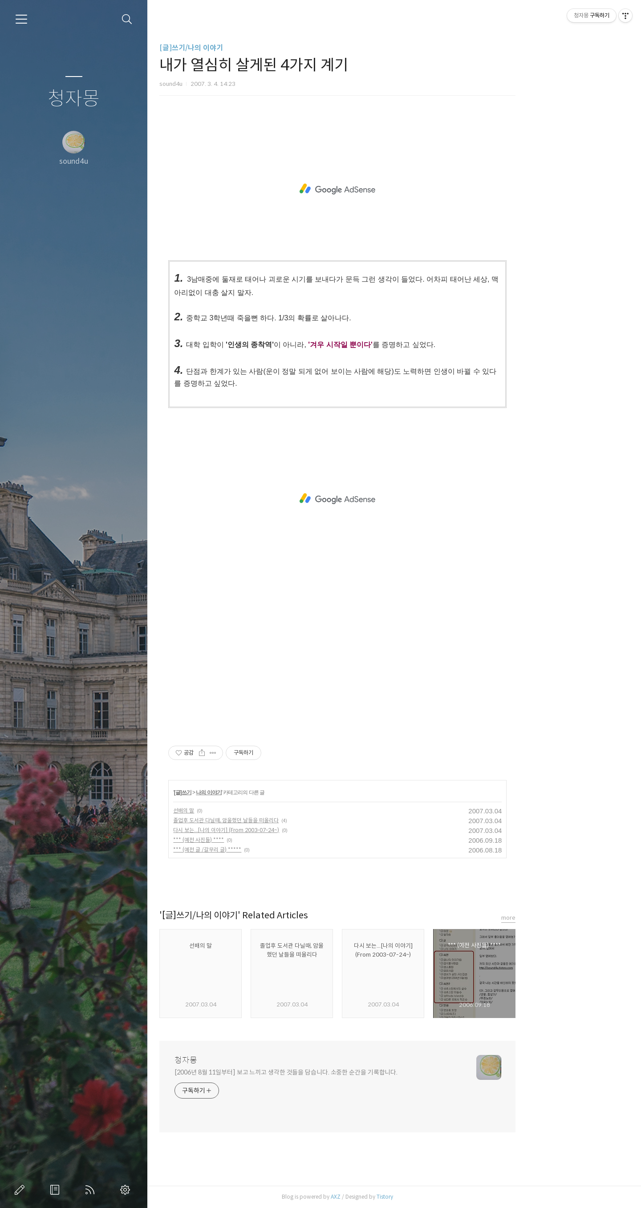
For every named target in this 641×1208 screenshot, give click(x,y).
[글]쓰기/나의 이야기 (248, 48)
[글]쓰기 (239, 792)
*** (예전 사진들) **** (255, 839)
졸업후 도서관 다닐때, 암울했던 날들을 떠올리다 (283, 820)
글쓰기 (21, 1190)
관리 (127, 1190)
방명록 (56, 1190)
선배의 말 (240, 810)
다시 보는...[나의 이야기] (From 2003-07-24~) (283, 830)
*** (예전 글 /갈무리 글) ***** (264, 849)
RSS (91, 1190)
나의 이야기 (265, 792)
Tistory (442, 1196)
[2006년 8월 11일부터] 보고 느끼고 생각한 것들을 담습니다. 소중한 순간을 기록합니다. (342, 1072)
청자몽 (74, 99)
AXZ (393, 1196)
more (565, 917)
